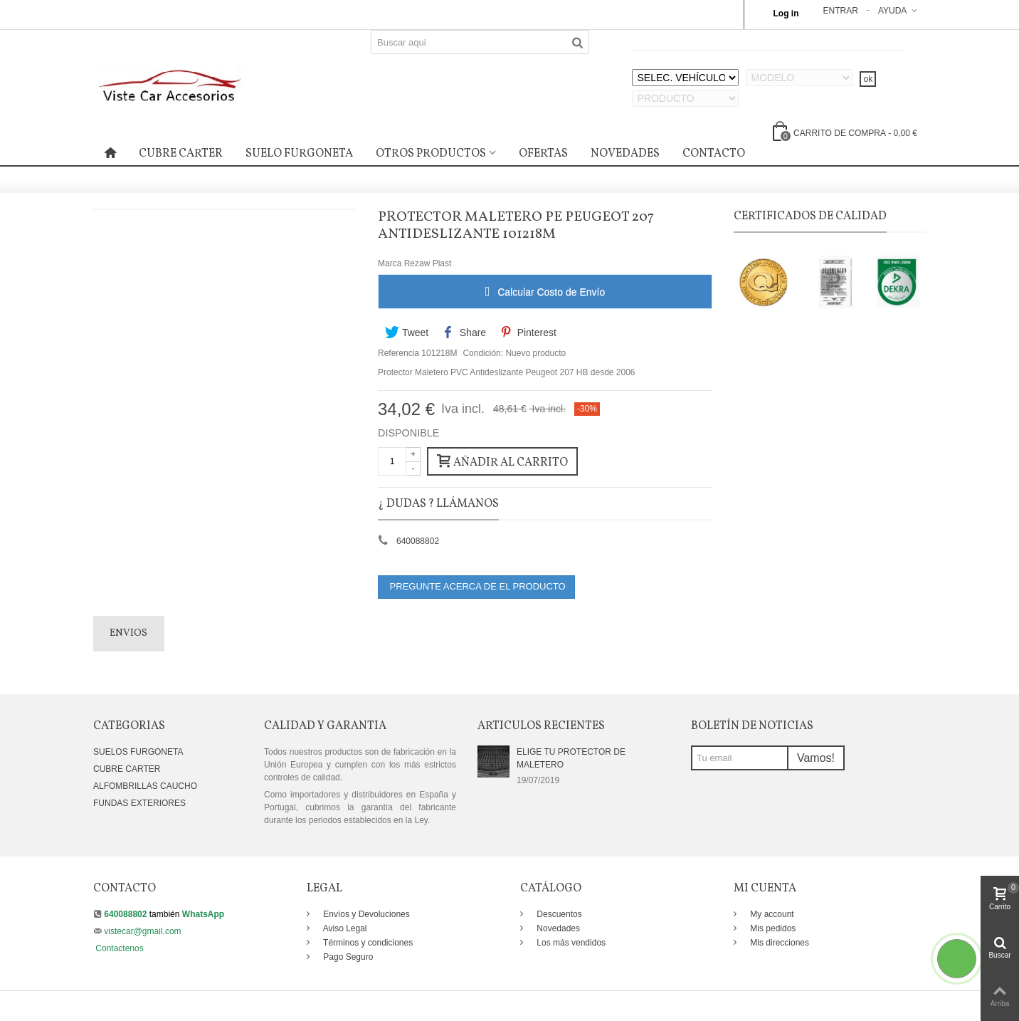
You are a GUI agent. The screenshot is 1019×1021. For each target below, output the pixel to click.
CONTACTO (713, 154)
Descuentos (558, 914)
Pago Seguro (347, 957)
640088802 (417, 541)
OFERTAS (543, 154)
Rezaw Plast (428, 263)
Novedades (557, 928)
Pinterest (528, 332)
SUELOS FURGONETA (138, 752)
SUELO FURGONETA (299, 154)
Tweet (406, 332)
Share (465, 332)
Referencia (398, 353)
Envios (128, 633)
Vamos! (816, 758)
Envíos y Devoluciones (365, 914)
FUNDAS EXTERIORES (139, 803)
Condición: (483, 353)
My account (771, 914)
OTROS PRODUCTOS (431, 154)
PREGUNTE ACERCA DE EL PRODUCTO (476, 586)
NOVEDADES (625, 154)
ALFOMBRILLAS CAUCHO (145, 786)
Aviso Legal (344, 928)
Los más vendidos (570, 943)
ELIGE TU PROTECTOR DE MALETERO (571, 758)
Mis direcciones (778, 943)
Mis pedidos (772, 928)
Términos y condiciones (367, 943)
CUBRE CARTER (181, 154)
